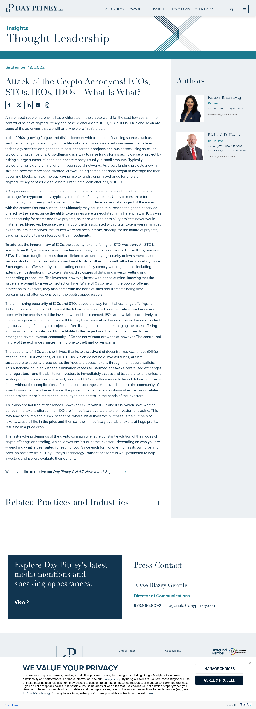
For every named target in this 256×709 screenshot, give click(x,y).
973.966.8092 (147, 605)
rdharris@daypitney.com (221, 156)
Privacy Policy (111, 679)
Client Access (207, 9)
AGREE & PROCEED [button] (219, 680)
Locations (181, 9)
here (122, 471)
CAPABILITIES (138, 9)
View (22, 601)
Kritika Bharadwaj (224, 97)
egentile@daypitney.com (192, 605)
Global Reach (127, 651)
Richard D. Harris (224, 135)
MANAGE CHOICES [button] (219, 668)
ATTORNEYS (114, 9)
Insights (160, 9)
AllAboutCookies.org (36, 693)
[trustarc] (245, 705)
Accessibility (173, 651)
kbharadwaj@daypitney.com (223, 114)
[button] (250, 663)
